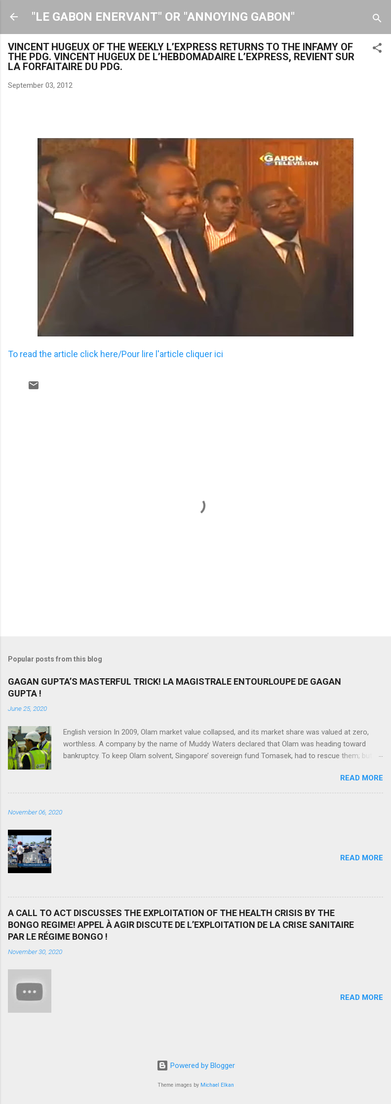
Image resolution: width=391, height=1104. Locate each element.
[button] (377, 49)
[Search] (377, 20)
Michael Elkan (217, 1085)
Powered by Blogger (195, 1065)
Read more (361, 777)
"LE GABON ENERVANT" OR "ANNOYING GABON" (163, 17)
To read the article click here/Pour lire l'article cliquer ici (115, 354)
